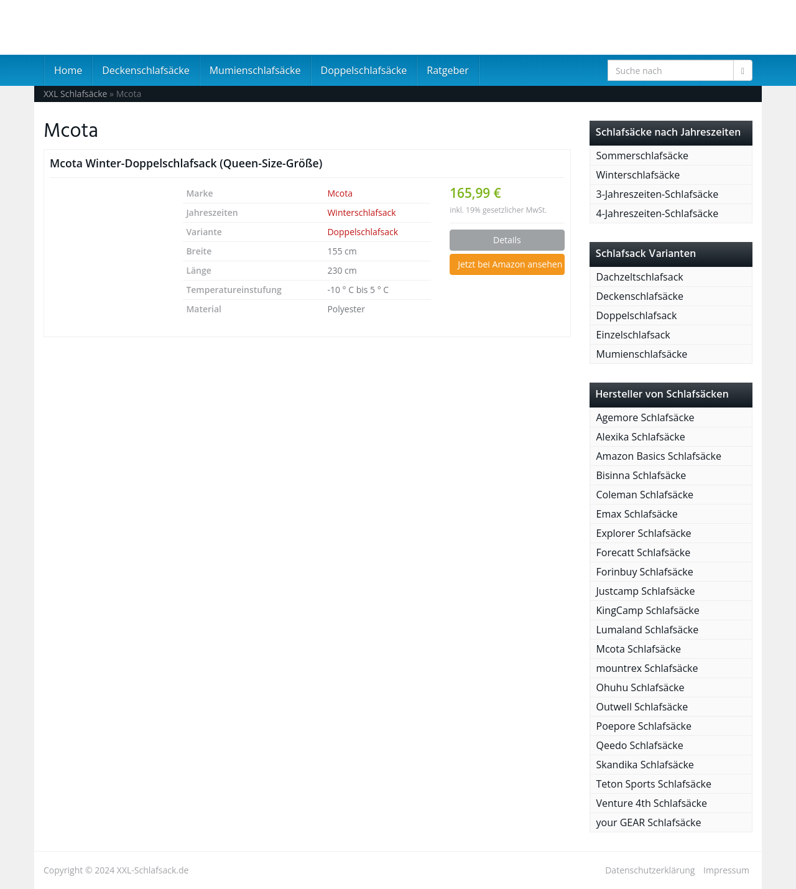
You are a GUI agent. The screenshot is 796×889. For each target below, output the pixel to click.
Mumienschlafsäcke (255, 70)
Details (507, 240)
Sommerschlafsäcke (642, 155)
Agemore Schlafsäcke (645, 417)
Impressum (726, 870)
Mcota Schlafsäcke (639, 649)
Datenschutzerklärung (650, 870)
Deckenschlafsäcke (145, 70)
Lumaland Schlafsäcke (647, 629)
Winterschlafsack (361, 212)
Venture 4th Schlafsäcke (651, 803)
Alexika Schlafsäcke (640, 437)
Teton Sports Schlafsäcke (653, 784)
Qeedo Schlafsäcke (639, 745)
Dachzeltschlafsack (639, 277)
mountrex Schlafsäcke (647, 668)
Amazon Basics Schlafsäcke (658, 456)
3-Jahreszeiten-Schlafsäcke (657, 194)
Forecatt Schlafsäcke (643, 552)
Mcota (340, 193)
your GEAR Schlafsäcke (648, 822)
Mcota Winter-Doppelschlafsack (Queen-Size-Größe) (186, 163)
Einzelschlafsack (633, 335)
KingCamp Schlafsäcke (648, 610)
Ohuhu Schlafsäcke (640, 687)
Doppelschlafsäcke (364, 70)
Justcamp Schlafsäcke (645, 591)
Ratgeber (447, 70)
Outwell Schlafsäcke (642, 707)
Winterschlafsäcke (638, 175)
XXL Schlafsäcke (75, 94)
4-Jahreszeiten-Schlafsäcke (657, 213)
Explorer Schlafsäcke (644, 533)
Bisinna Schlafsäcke (641, 475)
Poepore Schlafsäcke (644, 726)
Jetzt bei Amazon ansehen (510, 264)
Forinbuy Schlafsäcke (644, 572)
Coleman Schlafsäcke (645, 494)
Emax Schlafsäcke (637, 514)
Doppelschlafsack (362, 232)
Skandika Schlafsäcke (645, 764)
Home (68, 70)
